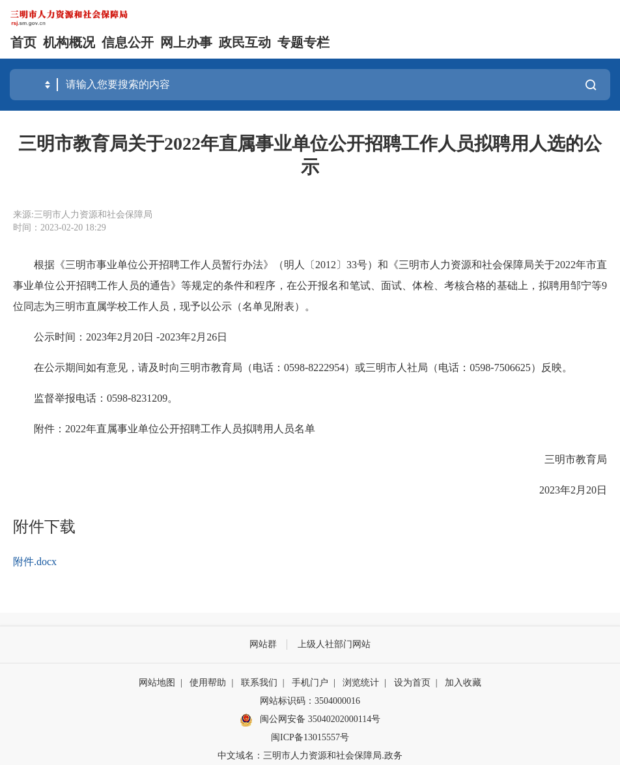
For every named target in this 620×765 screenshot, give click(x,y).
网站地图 (157, 683)
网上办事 (186, 42)
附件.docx (35, 561)
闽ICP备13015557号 (310, 737)
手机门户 (310, 683)
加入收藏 (463, 683)
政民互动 (245, 42)
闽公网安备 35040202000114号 (310, 720)
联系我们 (259, 683)
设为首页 (412, 683)
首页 (23, 42)
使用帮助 (208, 683)
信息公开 (128, 42)
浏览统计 (361, 683)
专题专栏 (303, 42)
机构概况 (69, 42)
